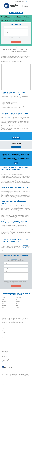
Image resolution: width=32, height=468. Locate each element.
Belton (3, 413)
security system (26, 67)
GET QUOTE (16, 42)
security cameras (8, 147)
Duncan (17, 409)
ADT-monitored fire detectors (8, 234)
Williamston (4, 397)
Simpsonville (4, 401)
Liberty (17, 405)
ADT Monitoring (4, 273)
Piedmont (3, 409)
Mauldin (3, 399)
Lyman (17, 399)
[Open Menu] (4, 1)
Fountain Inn (18, 401)
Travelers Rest (18, 397)
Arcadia (17, 407)
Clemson (3, 411)
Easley (3, 403)
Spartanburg (4, 405)
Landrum (17, 403)
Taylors (3, 407)
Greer (17, 411)
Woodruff (17, 413)
